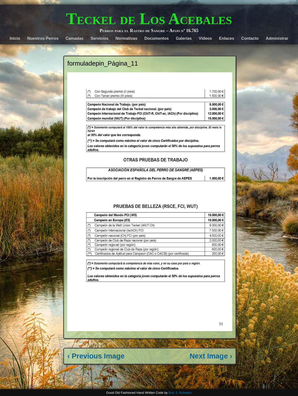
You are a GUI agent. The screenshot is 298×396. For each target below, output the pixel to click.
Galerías (184, 38)
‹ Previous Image (95, 356)
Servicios (99, 38)
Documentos (156, 38)
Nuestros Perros (43, 38)
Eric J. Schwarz (180, 393)
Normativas (126, 38)
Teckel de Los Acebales (149, 19)
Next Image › (211, 356)
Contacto (250, 38)
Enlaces (226, 38)
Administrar (277, 38)
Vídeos (205, 38)
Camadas (74, 38)
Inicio (15, 38)
